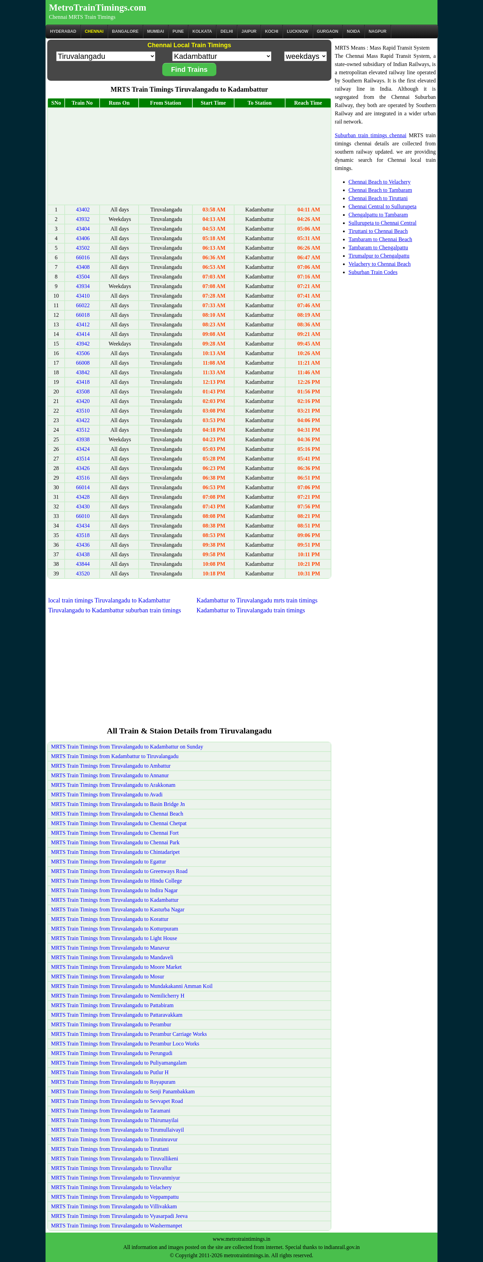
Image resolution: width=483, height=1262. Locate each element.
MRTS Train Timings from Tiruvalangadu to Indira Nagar (114, 890)
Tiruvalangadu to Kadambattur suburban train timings (114, 610)
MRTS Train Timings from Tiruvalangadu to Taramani (110, 1111)
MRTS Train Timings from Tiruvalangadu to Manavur (110, 948)
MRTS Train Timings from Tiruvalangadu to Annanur (110, 775)
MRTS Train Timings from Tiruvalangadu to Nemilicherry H (118, 996)
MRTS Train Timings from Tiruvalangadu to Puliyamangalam (119, 1063)
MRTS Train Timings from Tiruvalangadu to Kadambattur (114, 900)
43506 (83, 353)
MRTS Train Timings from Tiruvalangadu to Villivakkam (114, 1206)
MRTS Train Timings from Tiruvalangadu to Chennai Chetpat (119, 823)
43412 (83, 324)
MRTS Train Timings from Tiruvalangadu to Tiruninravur (114, 1139)
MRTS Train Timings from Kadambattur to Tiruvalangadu (114, 756)
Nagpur (377, 31)
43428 (83, 497)
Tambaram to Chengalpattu (378, 247)
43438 (83, 554)
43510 (83, 411)
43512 (83, 430)
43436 (83, 545)
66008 (83, 363)
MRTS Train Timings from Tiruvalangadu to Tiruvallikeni (114, 1158)
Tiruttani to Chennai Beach (378, 231)
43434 (83, 526)
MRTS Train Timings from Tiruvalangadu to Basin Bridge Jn (118, 804)
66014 (83, 487)
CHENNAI (94, 31)
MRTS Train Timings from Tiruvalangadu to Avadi (107, 794)
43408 (83, 267)
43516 (83, 478)
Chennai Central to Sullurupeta (382, 206)
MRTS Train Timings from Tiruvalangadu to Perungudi (112, 1053)
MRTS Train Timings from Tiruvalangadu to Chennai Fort (115, 833)
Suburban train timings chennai (370, 135)
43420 (83, 401)
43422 (83, 420)
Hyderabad (63, 31)
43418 (83, 382)
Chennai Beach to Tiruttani (378, 198)
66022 (83, 305)
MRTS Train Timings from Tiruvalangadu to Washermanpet (116, 1225)
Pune (178, 31)
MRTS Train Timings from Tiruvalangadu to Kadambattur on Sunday (127, 747)
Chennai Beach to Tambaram (380, 190)
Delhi (226, 31)
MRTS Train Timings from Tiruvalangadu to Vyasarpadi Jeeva (119, 1216)
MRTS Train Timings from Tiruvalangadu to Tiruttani (110, 1149)
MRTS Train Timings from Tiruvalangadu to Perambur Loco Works (125, 1043)
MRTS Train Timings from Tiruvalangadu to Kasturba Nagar (118, 909)
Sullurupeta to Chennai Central (382, 223)
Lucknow (297, 31)
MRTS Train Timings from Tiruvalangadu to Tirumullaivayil (117, 1130)
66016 (83, 257)
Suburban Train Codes (372, 272)
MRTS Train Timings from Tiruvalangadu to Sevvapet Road (117, 1101)
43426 (83, 468)
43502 (83, 248)
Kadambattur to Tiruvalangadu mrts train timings (256, 600)
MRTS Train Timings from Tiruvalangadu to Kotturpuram (114, 929)
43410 (83, 296)
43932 (83, 219)
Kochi (271, 31)
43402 (83, 209)
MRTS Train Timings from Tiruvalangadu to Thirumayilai (114, 1120)
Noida (353, 31)
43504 (83, 276)
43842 (83, 372)
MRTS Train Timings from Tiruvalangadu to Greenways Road (119, 871)
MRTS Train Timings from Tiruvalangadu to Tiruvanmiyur (115, 1178)
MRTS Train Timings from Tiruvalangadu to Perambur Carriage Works (129, 1034)
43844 (83, 564)
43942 (83, 344)
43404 (83, 229)
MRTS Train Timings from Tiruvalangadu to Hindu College (116, 881)
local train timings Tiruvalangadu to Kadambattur (109, 600)
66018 (83, 315)
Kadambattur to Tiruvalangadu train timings (250, 610)
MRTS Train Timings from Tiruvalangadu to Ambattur (110, 766)
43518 (83, 535)
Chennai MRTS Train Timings (82, 17)
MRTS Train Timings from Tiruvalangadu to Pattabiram (112, 1005)
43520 (83, 573)
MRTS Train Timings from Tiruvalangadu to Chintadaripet (115, 852)
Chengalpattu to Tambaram (378, 215)
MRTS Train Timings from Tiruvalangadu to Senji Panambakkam (123, 1091)
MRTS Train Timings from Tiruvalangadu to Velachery (111, 1187)
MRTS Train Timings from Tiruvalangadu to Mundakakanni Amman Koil (132, 986)
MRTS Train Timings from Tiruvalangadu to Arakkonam (113, 785)
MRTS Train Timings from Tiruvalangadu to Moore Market (116, 967)
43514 (83, 458)
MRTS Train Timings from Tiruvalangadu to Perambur (111, 1024)
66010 (83, 516)
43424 (83, 449)
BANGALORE (125, 31)
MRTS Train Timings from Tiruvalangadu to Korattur (109, 919)
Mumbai (155, 31)
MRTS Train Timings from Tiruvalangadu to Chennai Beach (117, 814)
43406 (83, 238)
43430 (83, 506)
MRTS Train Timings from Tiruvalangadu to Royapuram (113, 1082)
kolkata (202, 31)
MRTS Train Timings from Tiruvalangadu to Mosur (107, 976)
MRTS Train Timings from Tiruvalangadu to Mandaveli (112, 957)
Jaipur (248, 31)
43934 (83, 286)
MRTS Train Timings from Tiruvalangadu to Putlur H (110, 1072)
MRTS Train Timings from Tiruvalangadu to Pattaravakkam (116, 1015)
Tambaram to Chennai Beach (380, 239)
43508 (83, 391)
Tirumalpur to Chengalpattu (378, 256)
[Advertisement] (189, 156)
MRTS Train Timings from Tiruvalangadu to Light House (114, 938)
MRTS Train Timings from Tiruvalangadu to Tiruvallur (111, 1168)
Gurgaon (328, 31)
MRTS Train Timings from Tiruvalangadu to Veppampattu (115, 1197)
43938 (83, 439)
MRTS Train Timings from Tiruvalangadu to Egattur (108, 861)
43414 (83, 334)
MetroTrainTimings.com (97, 7)
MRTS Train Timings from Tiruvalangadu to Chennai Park (115, 842)
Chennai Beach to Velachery (379, 182)
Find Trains (189, 69)
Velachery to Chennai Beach (379, 264)
